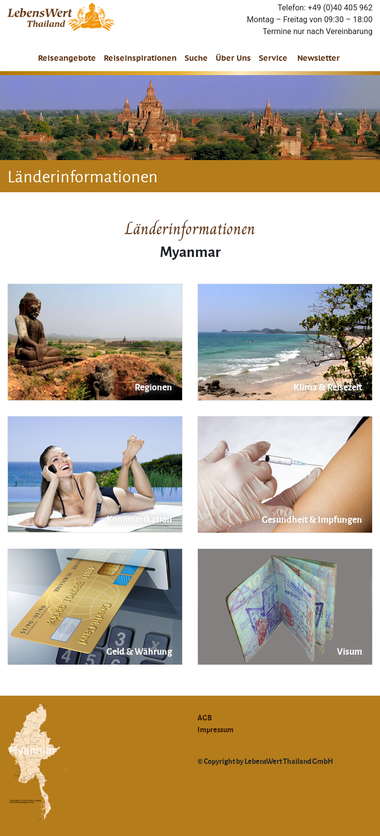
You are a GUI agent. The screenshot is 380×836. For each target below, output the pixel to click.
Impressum (215, 729)
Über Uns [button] (233, 58)
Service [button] (273, 58)
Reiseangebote (67, 58)
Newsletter (318, 58)
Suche (196, 58)
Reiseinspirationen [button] (140, 58)
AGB (204, 717)
